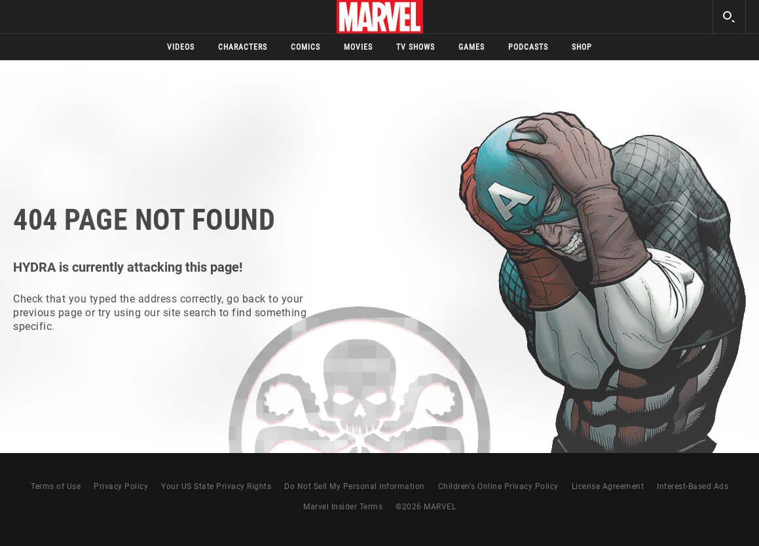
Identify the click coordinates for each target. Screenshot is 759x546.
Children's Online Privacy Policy (498, 486)
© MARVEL (426, 506)
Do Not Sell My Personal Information (354, 486)
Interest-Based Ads (692, 486)
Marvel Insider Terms (342, 506)
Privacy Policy (121, 486)
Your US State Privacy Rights (216, 486)
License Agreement (608, 486)
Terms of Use (56, 486)
